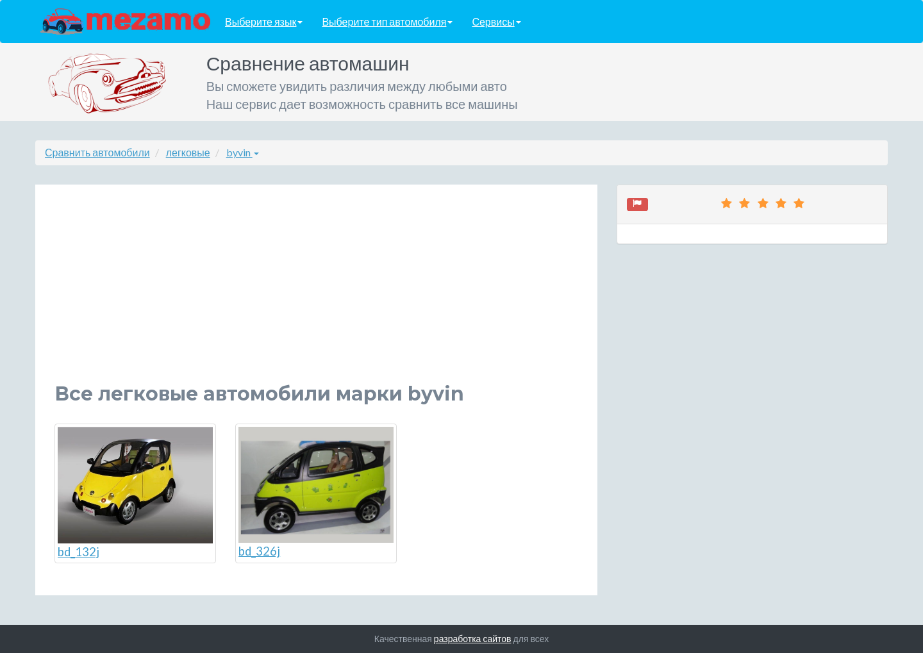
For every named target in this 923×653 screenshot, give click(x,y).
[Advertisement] (316, 293)
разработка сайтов (472, 638)
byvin (242, 152)
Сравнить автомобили (97, 152)
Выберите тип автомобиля (387, 21)
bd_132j (135, 493)
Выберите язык (264, 21)
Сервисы (496, 21)
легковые (188, 152)
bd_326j (316, 493)
